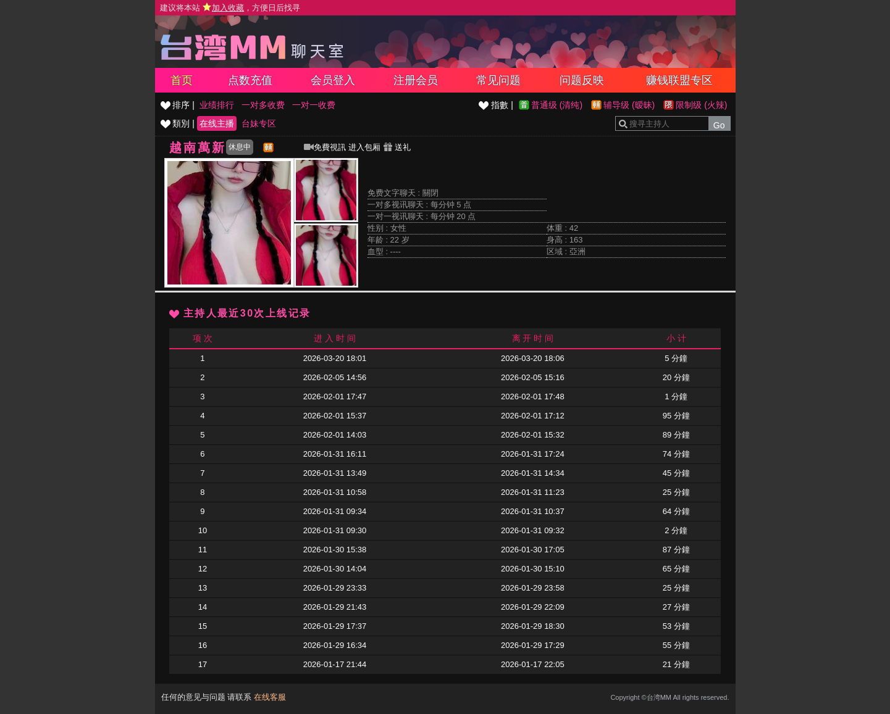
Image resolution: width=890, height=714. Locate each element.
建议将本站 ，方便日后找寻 (230, 7)
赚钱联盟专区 (679, 80)
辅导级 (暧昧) (629, 105)
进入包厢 (364, 147)
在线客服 (270, 697)
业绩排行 (216, 105)
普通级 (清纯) (556, 105)
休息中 (240, 147)
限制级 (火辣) (701, 105)
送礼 (397, 147)
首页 (181, 80)
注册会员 (415, 80)
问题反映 (582, 80)
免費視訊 (325, 147)
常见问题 (498, 80)
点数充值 (250, 80)
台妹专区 (258, 123)
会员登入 (333, 80)
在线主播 (216, 123)
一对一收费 (313, 105)
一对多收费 (263, 105)
